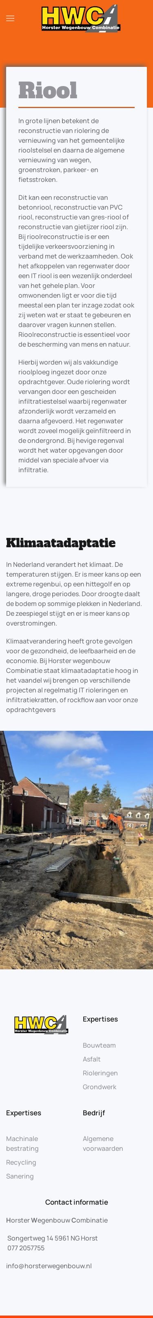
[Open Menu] (10, 18)
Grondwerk (99, 1086)
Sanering (20, 1176)
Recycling (21, 1162)
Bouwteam (99, 1045)
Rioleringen (100, 1072)
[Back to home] (76, 18)
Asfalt (92, 1059)
